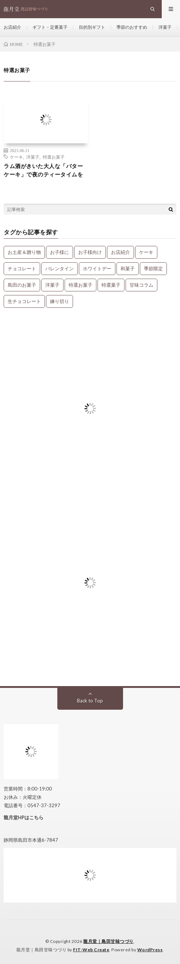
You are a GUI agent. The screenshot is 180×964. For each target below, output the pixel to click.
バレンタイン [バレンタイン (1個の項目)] (59, 268)
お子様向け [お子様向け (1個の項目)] (90, 252)
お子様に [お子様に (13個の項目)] (59, 252)
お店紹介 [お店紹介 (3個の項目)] (120, 252)
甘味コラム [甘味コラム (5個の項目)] (141, 285)
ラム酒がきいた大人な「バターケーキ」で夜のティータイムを (43, 170)
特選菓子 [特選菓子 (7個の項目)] (111, 285)
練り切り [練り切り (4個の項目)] (59, 301)
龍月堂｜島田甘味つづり (108, 941)
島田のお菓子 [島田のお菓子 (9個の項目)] (22, 285)
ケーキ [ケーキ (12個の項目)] (146, 252)
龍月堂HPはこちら (23, 817)
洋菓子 (165, 27)
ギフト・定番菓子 (50, 27)
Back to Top (90, 701)
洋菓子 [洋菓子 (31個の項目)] (52, 285)
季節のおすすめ (131, 27)
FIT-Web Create (91, 949)
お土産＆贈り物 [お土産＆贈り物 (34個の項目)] (24, 252)
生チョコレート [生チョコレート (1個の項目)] (24, 301)
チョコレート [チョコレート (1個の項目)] (22, 268)
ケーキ (16, 157)
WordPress (150, 949)
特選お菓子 (54, 157)
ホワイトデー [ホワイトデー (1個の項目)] (97, 268)
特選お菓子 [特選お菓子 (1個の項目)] (80, 285)
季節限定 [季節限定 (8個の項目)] (153, 268)
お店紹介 (12, 27)
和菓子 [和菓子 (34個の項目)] (127, 268)
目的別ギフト (92, 27)
